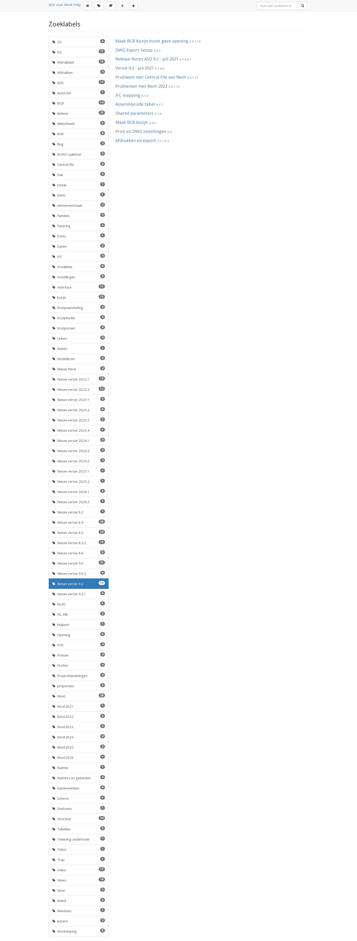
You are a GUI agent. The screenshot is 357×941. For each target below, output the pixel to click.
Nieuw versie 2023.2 (78, 409)
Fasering (78, 225)
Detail (78, 184)
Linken (78, 338)
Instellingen (78, 276)
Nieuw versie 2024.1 (78, 440)
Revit (78, 695)
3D (78, 51)
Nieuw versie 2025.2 (78, 481)
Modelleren (78, 358)
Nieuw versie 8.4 (78, 522)
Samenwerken (78, 787)
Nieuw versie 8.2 (78, 511)
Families (78, 215)
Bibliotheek (78, 123)
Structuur (78, 818)
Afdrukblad (78, 62)
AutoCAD (78, 92)
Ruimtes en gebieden (78, 777)
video (78, 869)
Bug (78, 143)
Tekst (78, 849)
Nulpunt (78, 624)
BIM (78, 133)
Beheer (78, 113)
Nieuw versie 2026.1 (78, 491)
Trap (78, 859)
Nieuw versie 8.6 (78, 552)
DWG (78, 194)
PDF (78, 644)
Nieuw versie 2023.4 (78, 430)
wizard (78, 920)
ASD (78, 82)
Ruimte (78, 767)
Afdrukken (78, 72)
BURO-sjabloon (78, 154)
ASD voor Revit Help (65, 4)
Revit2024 (78, 736)
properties (78, 685)
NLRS (78, 603)
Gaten (78, 246)
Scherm (78, 798)
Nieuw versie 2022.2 (78, 389)
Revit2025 (78, 746)
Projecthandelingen (78, 675)
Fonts (78, 235)
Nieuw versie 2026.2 (78, 501)
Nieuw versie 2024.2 (78, 450)
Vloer (78, 890)
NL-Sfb (78, 614)
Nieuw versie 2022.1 (78, 378)
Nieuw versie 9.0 (78, 562)
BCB (78, 102)
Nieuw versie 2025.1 (78, 470)
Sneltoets (78, 808)
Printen (78, 654)
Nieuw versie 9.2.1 (78, 593)
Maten (78, 348)
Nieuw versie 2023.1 (78, 399)
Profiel (78, 665)
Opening (78, 634)
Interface (78, 286)
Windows (78, 910)
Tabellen (78, 828)
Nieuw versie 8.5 (78, 532)
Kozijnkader (78, 317)
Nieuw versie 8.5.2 (78, 542)
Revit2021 (78, 706)
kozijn (78, 297)
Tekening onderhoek (78, 838)
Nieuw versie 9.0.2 (78, 573)
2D (78, 41)
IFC (78, 256)
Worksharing (78, 931)
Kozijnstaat (78, 327)
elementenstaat (78, 205)
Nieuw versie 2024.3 (78, 460)
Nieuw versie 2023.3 (78, 419)
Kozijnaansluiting (78, 307)
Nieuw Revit (78, 368)
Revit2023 (78, 726)
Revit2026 (78, 757)
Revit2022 (78, 716)
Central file (78, 164)
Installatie (78, 266)
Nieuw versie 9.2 (78, 583)
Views (78, 879)
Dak (78, 174)
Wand (78, 900)
